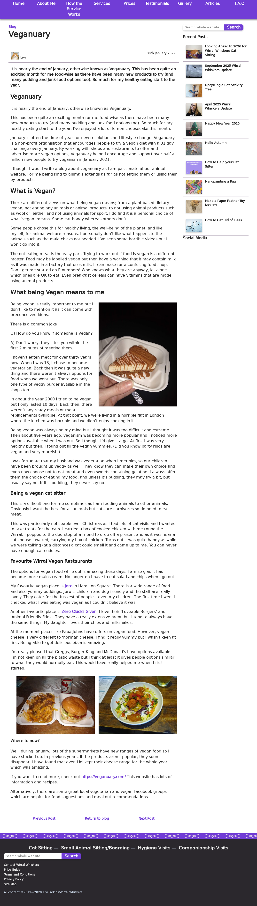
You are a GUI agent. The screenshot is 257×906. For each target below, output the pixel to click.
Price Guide (12, 869)
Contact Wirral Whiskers (21, 865)
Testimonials (157, 3)
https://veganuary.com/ (103, 776)
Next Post (146, 818)
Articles (212, 3)
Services (102, 3)
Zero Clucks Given (79, 611)
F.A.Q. (240, 3)
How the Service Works (74, 9)
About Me (46, 3)
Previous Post (44, 818)
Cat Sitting (41, 848)
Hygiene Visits (154, 848)
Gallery (185, 3)
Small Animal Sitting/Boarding (95, 848)
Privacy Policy (13, 879)
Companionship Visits (203, 848)
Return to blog (97, 818)
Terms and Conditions (19, 874)
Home (18, 3)
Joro (68, 586)
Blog (12, 27)
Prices (129, 3)
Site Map (10, 884)
